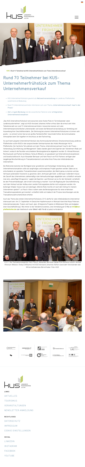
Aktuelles (10, 396)
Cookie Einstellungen (17, 431)
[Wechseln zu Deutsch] (82, 2)
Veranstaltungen (15, 406)
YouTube (9, 456)
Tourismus (10, 401)
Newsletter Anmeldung (18, 410)
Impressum (11, 426)
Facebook (9, 451)
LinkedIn (9, 441)
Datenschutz (12, 421)
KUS (8, 71)
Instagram (10, 446)
